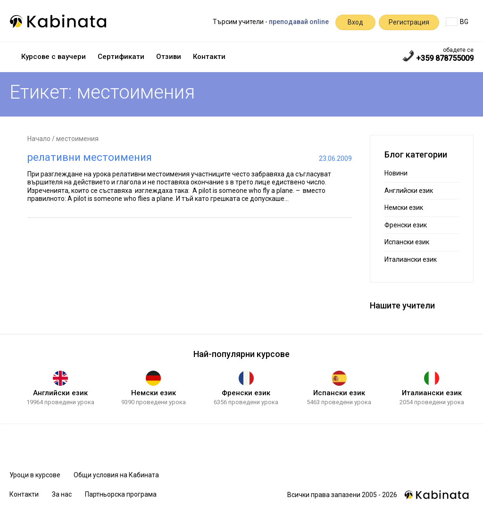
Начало (38, 138)
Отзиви (168, 56)
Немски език (403, 207)
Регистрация (409, 22)
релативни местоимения (89, 157)
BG (457, 21)
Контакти (209, 56)
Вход (355, 22)
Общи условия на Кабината (116, 475)
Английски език (408, 190)
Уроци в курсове (34, 475)
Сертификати (121, 56)
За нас (62, 494)
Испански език (406, 242)
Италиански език (410, 259)
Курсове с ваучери (53, 56)
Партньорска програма (121, 494)
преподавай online (299, 21)
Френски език (405, 225)
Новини (396, 173)
